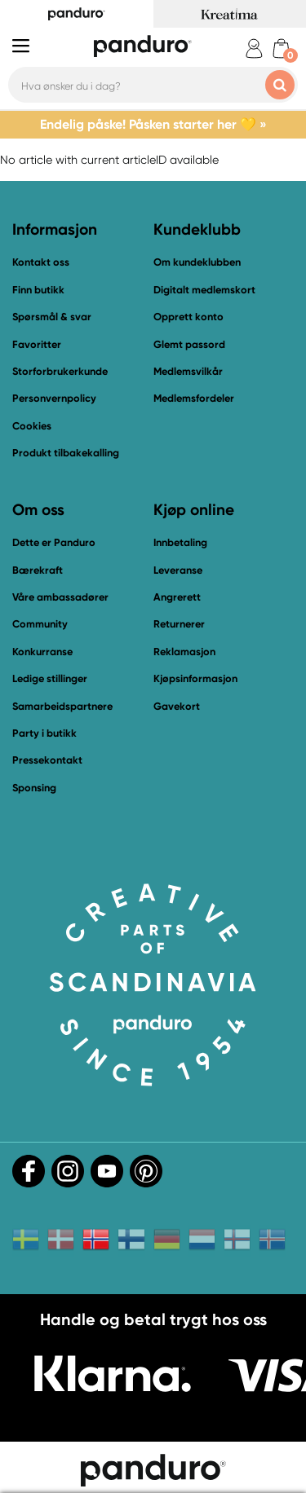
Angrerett (177, 597)
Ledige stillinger (49, 678)
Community (40, 624)
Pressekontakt (47, 760)
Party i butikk (44, 733)
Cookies (31, 426)
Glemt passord (189, 344)
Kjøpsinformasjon (195, 678)
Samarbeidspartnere (62, 706)
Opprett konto (188, 316)
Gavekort (176, 706)
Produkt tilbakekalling (65, 453)
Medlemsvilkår (188, 371)
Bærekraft (37, 570)
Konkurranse (42, 651)
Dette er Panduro (53, 542)
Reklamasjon (184, 651)
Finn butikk (38, 290)
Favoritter (36, 344)
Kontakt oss (40, 262)
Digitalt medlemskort (204, 290)
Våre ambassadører (60, 597)
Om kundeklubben (197, 262)
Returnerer (179, 624)
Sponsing (34, 788)
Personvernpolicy (54, 398)
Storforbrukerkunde (60, 371)
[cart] (281, 48)
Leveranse (177, 570)
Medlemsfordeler (193, 398)
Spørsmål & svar (51, 316)
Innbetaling (180, 542)
